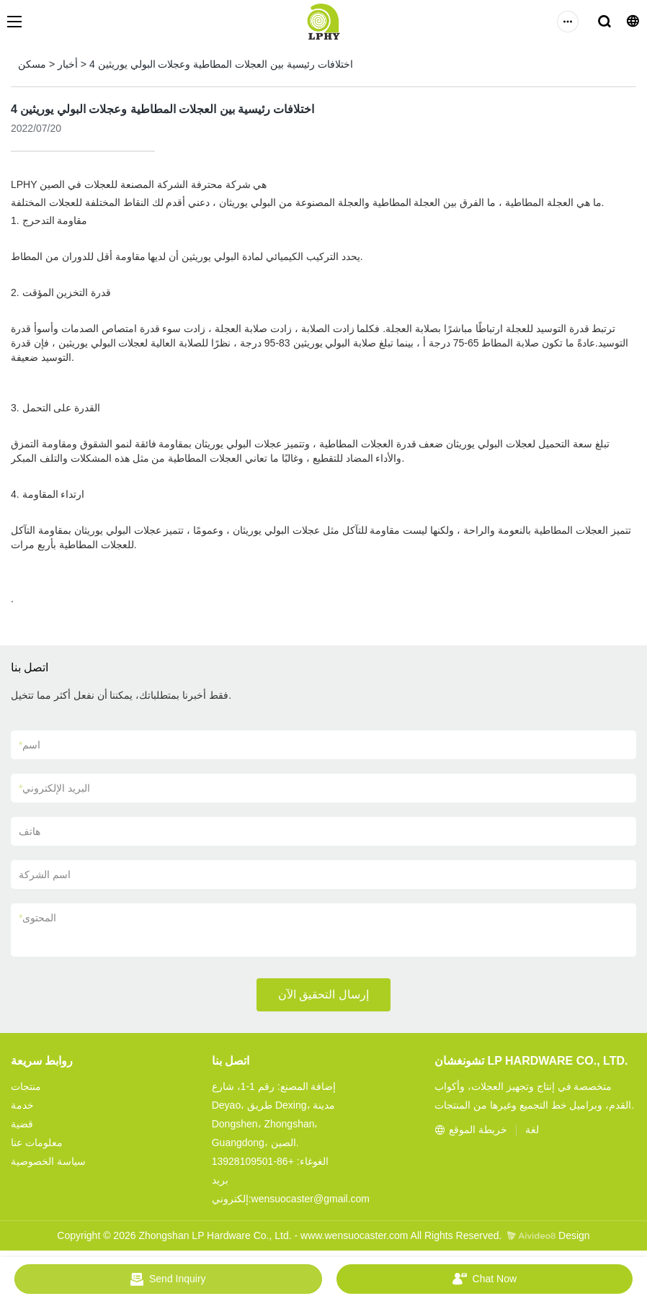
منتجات (26, 1086)
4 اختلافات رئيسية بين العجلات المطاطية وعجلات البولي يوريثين (221, 64)
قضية (22, 1124)
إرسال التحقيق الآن (323, 994)
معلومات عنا (37, 1142)
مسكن (32, 64)
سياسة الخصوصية (48, 1161)
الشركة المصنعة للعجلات (137, 184)
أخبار (68, 64)
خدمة (22, 1105)
